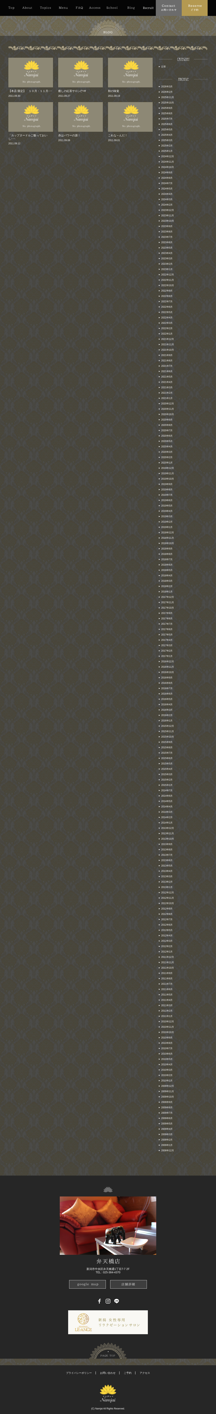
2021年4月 (167, 382)
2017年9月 (167, 613)
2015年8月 (167, 747)
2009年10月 (167, 1097)
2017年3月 (167, 645)
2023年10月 (167, 221)
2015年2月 (167, 780)
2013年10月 (167, 839)
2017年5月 (167, 634)
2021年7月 (167, 366)
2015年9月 (167, 742)
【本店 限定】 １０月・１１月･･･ (30, 91)
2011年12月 (167, 957)
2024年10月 (167, 167)
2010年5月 (167, 1059)
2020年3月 (167, 452)
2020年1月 (167, 463)
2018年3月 (167, 581)
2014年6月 (167, 796)
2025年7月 (167, 119)
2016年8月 (167, 683)
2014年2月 (167, 817)
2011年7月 (167, 984)
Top (13, 8)
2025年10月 (167, 102)
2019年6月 (167, 500)
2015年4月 (167, 769)
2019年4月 (167, 511)
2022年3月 (167, 323)
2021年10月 (167, 350)
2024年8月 (167, 178)
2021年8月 (167, 360)
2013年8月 (167, 849)
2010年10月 (167, 1032)
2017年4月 (167, 640)
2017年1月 (167, 656)
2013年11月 (167, 833)
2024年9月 (167, 172)
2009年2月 (167, 1140)
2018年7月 (167, 559)
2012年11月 (167, 898)
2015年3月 (167, 774)
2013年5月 (167, 866)
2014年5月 (167, 801)
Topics (45, 8)
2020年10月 (167, 414)
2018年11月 (167, 538)
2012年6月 (167, 925)
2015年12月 (167, 726)
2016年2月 (167, 715)
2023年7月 (167, 237)
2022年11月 (167, 280)
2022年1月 (167, 334)
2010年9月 (167, 1037)
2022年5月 (167, 312)
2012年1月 (167, 951)
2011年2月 (167, 1011)
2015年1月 (167, 785)
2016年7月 (167, 688)
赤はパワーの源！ (69, 135)
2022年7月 (167, 301)
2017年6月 (167, 629)
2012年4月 (167, 935)
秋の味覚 (113, 91)
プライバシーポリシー (79, 1372)
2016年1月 (167, 720)
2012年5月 (167, 930)
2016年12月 (167, 661)
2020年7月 (167, 430)
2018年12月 (167, 532)
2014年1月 (167, 823)
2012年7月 (167, 919)
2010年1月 (167, 1080)
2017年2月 (167, 651)
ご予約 (128, 1372)
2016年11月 (167, 667)
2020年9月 (167, 420)
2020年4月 (167, 446)
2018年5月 (167, 570)
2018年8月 (167, 554)
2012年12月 (167, 892)
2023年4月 (167, 253)
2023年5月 (167, 248)
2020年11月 (167, 409)
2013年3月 (167, 876)
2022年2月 (167, 328)
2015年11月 (167, 731)
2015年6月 (167, 758)
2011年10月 (167, 968)
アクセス (145, 1372)
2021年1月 (167, 398)
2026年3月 (167, 86)
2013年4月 (167, 871)
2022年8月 (167, 296)
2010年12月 (167, 1021)
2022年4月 (167, 317)
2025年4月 (167, 135)
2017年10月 (167, 608)
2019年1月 (167, 527)
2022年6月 (167, 307)
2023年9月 (167, 226)
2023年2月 (167, 264)
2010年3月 (167, 1070)
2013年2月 (167, 882)
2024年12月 (167, 156)
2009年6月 (167, 1118)
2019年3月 (167, 516)
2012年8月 (167, 914)
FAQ (79, 8)
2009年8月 (167, 1107)
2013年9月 (167, 844)
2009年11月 (167, 1091)
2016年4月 (167, 704)
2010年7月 (167, 1048)
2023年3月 (167, 258)
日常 (163, 66)
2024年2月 (167, 205)
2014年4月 (167, 806)
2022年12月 (167, 274)
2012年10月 (167, 903)
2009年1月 (167, 1145)
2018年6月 (167, 565)
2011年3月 (167, 1005)
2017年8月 (167, 618)
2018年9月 (167, 548)
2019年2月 (167, 522)
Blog (131, 8)
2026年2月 (167, 92)
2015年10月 (167, 737)
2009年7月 (167, 1113)
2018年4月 (167, 575)
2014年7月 (167, 790)
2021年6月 (167, 371)
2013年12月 (167, 828)
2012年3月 (167, 941)
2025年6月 (167, 124)
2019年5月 (167, 506)
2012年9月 (167, 909)
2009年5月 (167, 1123)
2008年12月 (167, 1150)
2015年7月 (167, 753)
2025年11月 (167, 97)
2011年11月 (167, 962)
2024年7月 (167, 183)
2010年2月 (167, 1075)
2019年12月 (167, 468)
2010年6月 (167, 1054)
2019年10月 (167, 479)
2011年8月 (167, 978)
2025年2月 (167, 145)
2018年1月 (167, 591)
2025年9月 (167, 108)
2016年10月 (167, 672)
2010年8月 (167, 1043)
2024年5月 (167, 188)
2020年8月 (167, 425)
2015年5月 (167, 763)
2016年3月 (167, 710)
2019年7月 (167, 495)
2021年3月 (167, 387)
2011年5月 (167, 994)
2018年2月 (167, 586)
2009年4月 (167, 1129)
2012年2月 (167, 946)
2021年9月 (167, 355)
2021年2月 (167, 393)
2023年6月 (167, 242)
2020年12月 (167, 403)
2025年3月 (167, 140)
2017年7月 (167, 624)
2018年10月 (167, 543)
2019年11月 (167, 473)
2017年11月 (167, 602)
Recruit (148, 8)
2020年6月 (167, 436)
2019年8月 (167, 489)
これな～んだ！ (118, 135)
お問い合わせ (108, 1372)
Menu (63, 8)
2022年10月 (167, 285)
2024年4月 (167, 194)
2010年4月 (167, 1064)
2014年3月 (167, 812)
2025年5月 (167, 129)
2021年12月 (167, 339)
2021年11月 (167, 344)
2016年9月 (167, 677)
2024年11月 (167, 162)
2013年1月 (167, 887)
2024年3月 (167, 199)
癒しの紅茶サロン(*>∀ (72, 91)
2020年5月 (167, 441)
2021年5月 (167, 377)
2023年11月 (167, 215)
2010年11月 (167, 1027)
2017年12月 (167, 597)
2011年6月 (167, 989)
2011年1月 (167, 1016)
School (112, 8)
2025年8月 (167, 113)
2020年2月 (167, 457)
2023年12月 (167, 210)
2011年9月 (167, 973)
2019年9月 (167, 484)
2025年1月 (167, 151)
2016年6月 (167, 694)
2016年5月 (167, 699)
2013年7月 (167, 855)
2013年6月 (167, 860)
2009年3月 (167, 1134)
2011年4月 (167, 1000)
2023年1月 (167, 269)
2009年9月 (167, 1102)
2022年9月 (167, 291)
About (27, 8)
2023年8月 (167, 231)
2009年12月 (167, 1086)
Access (94, 8)
